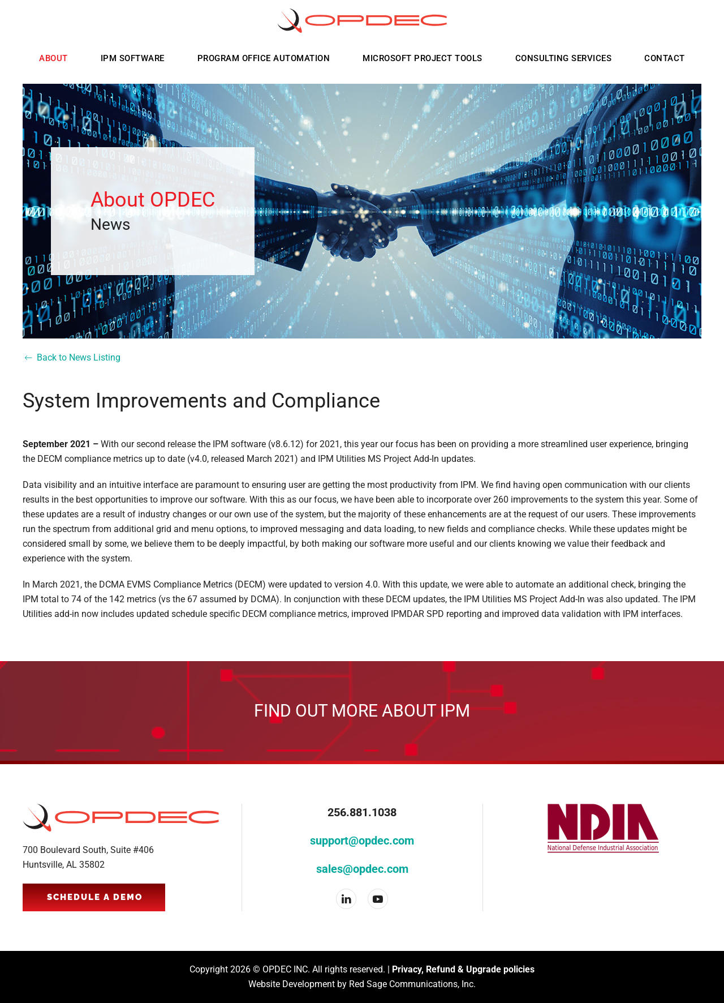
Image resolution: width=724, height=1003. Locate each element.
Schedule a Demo (95, 897)
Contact (664, 58)
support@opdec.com (362, 840)
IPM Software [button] (133, 58)
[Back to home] (362, 20)
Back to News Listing (71, 357)
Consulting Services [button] (563, 58)
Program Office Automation (263, 58)
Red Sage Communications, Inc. (412, 984)
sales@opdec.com (362, 869)
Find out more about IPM (362, 711)
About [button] (53, 58)
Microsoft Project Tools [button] (422, 58)
